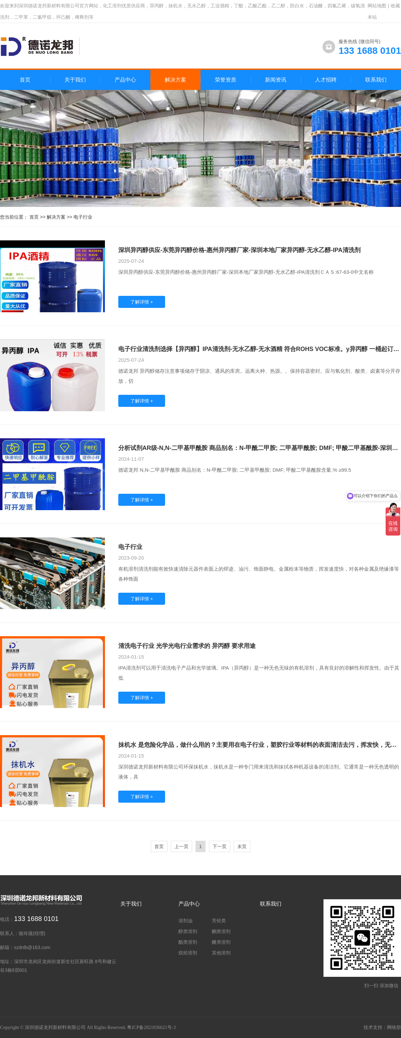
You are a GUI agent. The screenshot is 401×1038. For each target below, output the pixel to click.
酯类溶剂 (187, 942)
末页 (242, 846)
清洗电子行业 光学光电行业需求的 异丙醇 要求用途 (187, 646)
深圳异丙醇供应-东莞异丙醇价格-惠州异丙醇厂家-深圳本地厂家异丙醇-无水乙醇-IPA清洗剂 (239, 250)
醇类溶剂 (187, 931)
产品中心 (189, 904)
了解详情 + (141, 302)
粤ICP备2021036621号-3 (151, 1027)
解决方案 (56, 217)
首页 (25, 80)
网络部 (394, 1027)
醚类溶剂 (221, 942)
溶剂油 (185, 920)
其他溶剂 (221, 952)
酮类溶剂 (221, 931)
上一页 (181, 846)
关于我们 (131, 904)
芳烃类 (219, 920)
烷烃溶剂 (187, 952)
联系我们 (270, 904)
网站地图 (377, 5)
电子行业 (83, 217)
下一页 (220, 846)
